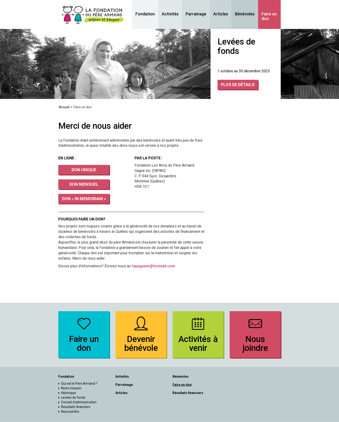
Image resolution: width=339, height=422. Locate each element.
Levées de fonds (73, 397)
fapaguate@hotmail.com (153, 266)
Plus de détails (238, 84)
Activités (170, 14)
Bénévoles (245, 14)
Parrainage (196, 14)
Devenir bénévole (141, 334)
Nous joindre (255, 334)
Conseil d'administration (79, 402)
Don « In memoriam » (84, 198)
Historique (68, 393)
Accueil (64, 107)
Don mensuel (83, 184)
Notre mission (71, 388)
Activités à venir (198, 334)
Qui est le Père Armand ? (79, 383)
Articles (220, 14)
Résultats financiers (75, 407)
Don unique (84, 169)
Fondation (145, 14)
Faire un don (269, 16)
